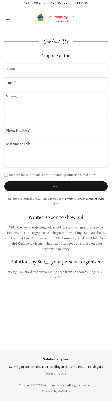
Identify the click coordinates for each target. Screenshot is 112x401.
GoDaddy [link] (64, 391)
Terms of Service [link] (95, 198)
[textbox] (56, 68)
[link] (56, 18)
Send (56, 186)
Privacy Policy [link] (73, 198)
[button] (12, 18)
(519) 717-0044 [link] (56, 374)
